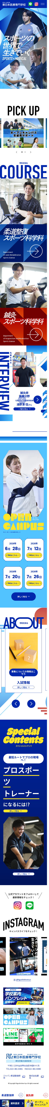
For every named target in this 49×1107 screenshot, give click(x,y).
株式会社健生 (34, 1077)
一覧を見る (23, 409)
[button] (16, 152)
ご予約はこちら (11, 555)
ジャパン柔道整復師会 (11, 1077)
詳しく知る (22, 596)
